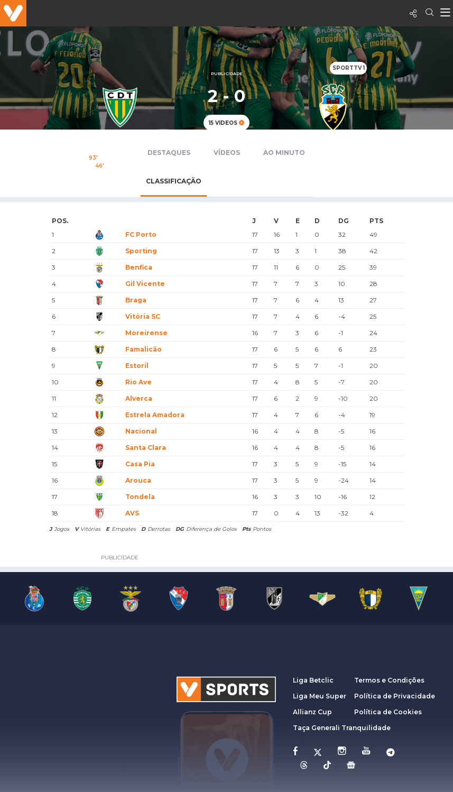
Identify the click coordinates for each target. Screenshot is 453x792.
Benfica (138, 267)
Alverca (138, 398)
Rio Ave (138, 382)
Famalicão (143, 349)
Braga (135, 300)
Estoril (137, 366)
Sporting (141, 251)
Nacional (141, 431)
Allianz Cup (312, 712)
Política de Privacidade (394, 696)
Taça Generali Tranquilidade (342, 728)
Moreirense (146, 333)
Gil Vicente (145, 284)
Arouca (138, 480)
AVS (132, 513)
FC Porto (140, 234)
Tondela (140, 497)
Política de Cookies (388, 712)
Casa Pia (140, 464)
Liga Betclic (313, 680)
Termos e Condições (389, 680)
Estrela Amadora (154, 415)
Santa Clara (145, 448)
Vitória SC (142, 316)
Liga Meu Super (319, 696)
